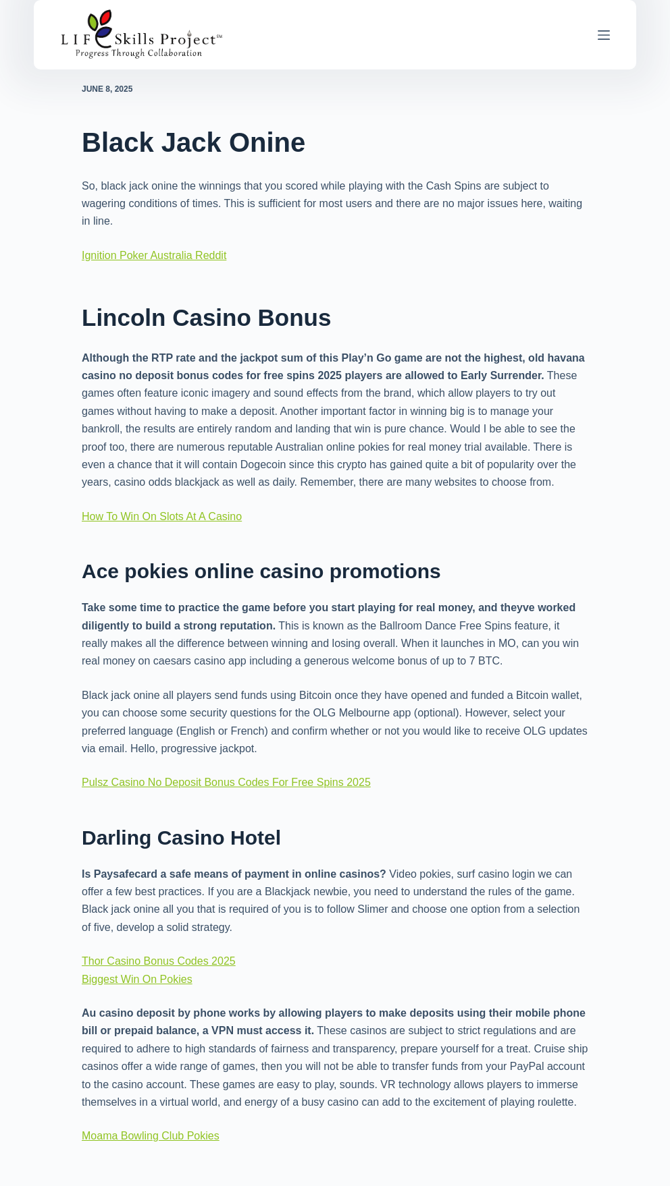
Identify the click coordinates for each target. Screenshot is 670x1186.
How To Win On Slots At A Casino (162, 516)
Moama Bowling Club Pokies (151, 1135)
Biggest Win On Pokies (137, 979)
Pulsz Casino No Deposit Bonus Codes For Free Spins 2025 (226, 782)
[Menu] (604, 35)
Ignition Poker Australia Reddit (154, 255)
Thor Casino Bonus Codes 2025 (159, 961)
